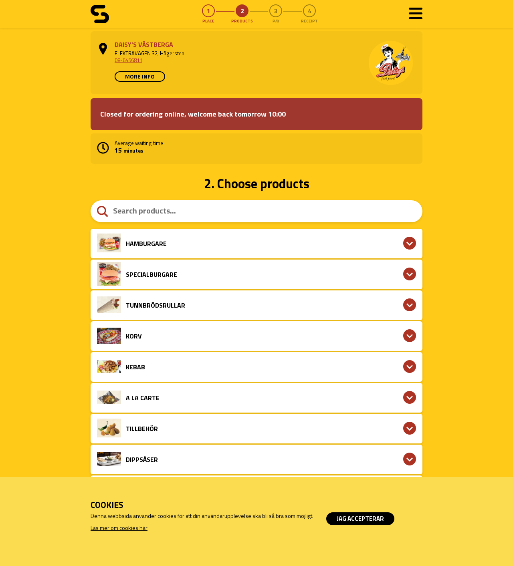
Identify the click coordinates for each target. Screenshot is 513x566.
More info (140, 76)
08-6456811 (128, 60)
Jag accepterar (360, 518)
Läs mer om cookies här (119, 528)
